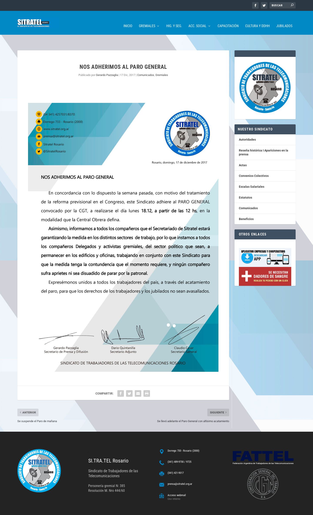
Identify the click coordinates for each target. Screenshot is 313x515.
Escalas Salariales (251, 173)
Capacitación (228, 19)
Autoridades (247, 126)
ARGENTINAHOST (39, 510)
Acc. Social (197, 19)
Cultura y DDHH (257, 19)
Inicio (127, 19)
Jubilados (284, 19)
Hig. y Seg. (174, 19)
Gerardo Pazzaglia (107, 61)
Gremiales (147, 19)
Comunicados (145, 61)
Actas (243, 151)
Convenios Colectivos (254, 162)
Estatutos (245, 184)
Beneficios (246, 205)
